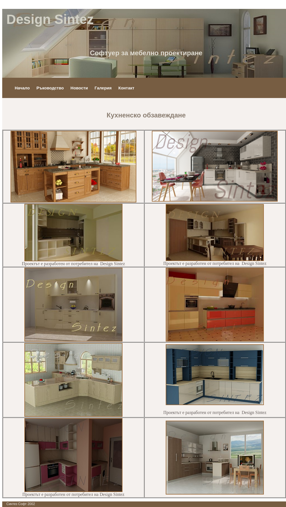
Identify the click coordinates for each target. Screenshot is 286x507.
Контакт (126, 88)
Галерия (104, 88)
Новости (79, 88)
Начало (23, 88)
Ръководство (51, 88)
